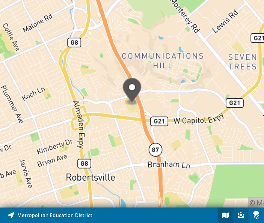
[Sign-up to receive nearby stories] (241, 215)
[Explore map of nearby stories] (132, 104)
